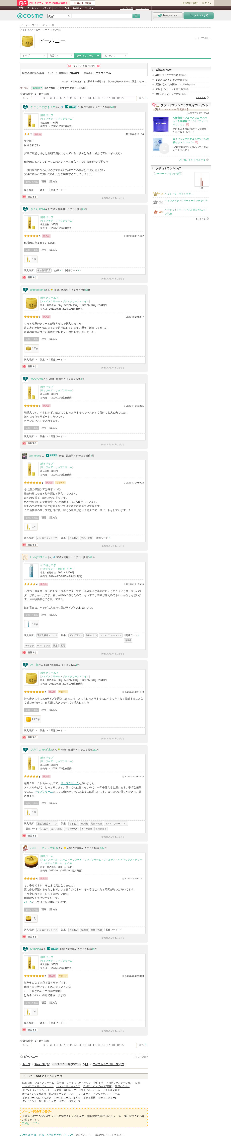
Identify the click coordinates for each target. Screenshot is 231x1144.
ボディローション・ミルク (36, 1097)
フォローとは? (140, 1057)
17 (108, 97)
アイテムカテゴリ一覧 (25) (108, 1064)
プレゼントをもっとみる (192, 159)
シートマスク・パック (79, 1082)
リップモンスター (183, 194)
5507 (101, 848)
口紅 (137, 1082)
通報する (30, 196)
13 (89, 97)
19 (118, 97)
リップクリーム (70, 783)
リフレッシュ (43, 645)
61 (86, 290)
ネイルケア (109, 859)
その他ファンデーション (119, 1082)
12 (84, 97)
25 (83, 209)
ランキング (32, 8)
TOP (21, 8)
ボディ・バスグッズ (69, 1101)
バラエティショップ (47, 538)
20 (123, 97)
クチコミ (85, 55)
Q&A (67, 8)
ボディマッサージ (107, 1097)
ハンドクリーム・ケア (68, 1086)
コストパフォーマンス (111, 635)
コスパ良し (56, 829)
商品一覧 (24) (42, 1064)
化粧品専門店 (44, 270)
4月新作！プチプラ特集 (170, 75)
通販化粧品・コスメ (47, 635)
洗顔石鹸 (27, 1082)
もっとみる (201, 97)
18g (30, 919)
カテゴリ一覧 (126, 8)
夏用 (63, 645)
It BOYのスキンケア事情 (171, 79)
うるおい (73, 538)
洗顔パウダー (122, 1086)
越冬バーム (46, 856)
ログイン (207, 3)
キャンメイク (172, 200)
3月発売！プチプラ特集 (170, 93)
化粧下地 (98, 1082)
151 (95, 749)
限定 (55, 645)
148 (112, 107)
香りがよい (91, 635)
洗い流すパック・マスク (62, 1093)
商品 (54, 55)
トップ (26, 55)
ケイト (168, 194)
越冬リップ (46, 115)
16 (103, 97)
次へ (141, 97)
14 (94, 97)
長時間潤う (100, 829)
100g (31, 348)
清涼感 (128, 640)
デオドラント (76, 635)
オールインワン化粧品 (34, 1093)
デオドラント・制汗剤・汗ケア (58, 568)
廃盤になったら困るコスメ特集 (175, 84)
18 (113, 97)
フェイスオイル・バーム (54, 859)
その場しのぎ (48, 565)
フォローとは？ (203, 37)
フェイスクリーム (50, 301)
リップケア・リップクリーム (56, 118)
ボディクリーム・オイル (76, 301)
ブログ (57, 8)
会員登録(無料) (190, 3)
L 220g (32, 719)
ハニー (45, 829)
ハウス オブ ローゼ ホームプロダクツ (40, 1135)
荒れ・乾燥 (86, 538)
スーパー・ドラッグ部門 (168, 173)
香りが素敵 (86, 829)
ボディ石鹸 (89, 1097)
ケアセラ (169, 210)
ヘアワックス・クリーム (106, 1093)
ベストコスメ (142, 8)
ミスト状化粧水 (111, 1090)
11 (79, 97)
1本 (30, 259)
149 (90, 557)
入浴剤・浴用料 (62, 1090)
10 (75, 97)
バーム (28, 902)
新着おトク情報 (82, 3)
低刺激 (84, 823)
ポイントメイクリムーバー (36, 1090)
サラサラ (29, 645)
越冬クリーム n (49, 297)
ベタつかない (71, 829)
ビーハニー (31, 1056)
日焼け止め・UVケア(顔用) (97, 1086)
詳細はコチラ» (30, 1123)
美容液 (60, 1082)
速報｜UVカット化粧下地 (171, 89)
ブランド (46, 8)
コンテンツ (110, 55)
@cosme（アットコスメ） (109, 1135)
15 (98, 97)
